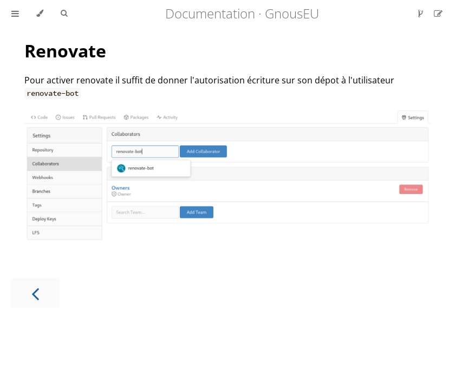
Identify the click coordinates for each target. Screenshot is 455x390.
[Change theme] (40, 13)
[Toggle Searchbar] (64, 13)
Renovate (65, 50)
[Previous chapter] (35, 293)
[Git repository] (422, 14)
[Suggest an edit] (438, 14)
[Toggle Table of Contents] (15, 13)
